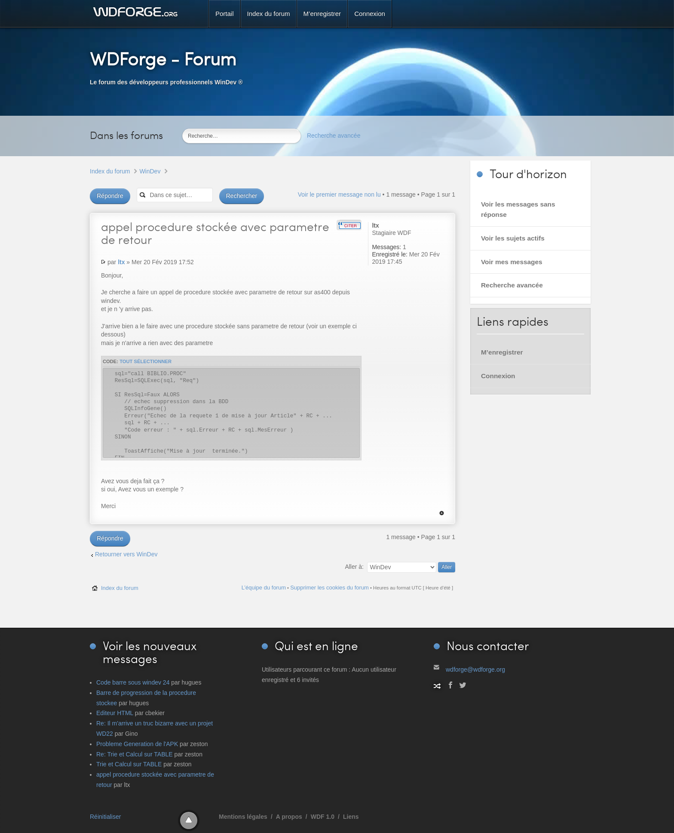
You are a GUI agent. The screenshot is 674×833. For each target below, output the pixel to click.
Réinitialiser (105, 816)
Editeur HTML (114, 713)
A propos (289, 816)
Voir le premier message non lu (339, 194)
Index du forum (110, 171)
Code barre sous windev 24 (132, 682)
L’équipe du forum (264, 587)
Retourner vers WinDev (126, 554)
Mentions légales (243, 816)
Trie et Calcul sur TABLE (129, 764)
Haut (441, 513)
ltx (121, 262)
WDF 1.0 (322, 816)
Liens (351, 816)
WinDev (149, 171)
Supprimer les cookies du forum (329, 587)
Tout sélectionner (145, 361)
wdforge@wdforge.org (475, 669)
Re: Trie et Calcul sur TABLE (134, 754)
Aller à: (354, 566)
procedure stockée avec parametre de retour (215, 232)
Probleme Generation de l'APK (137, 743)
